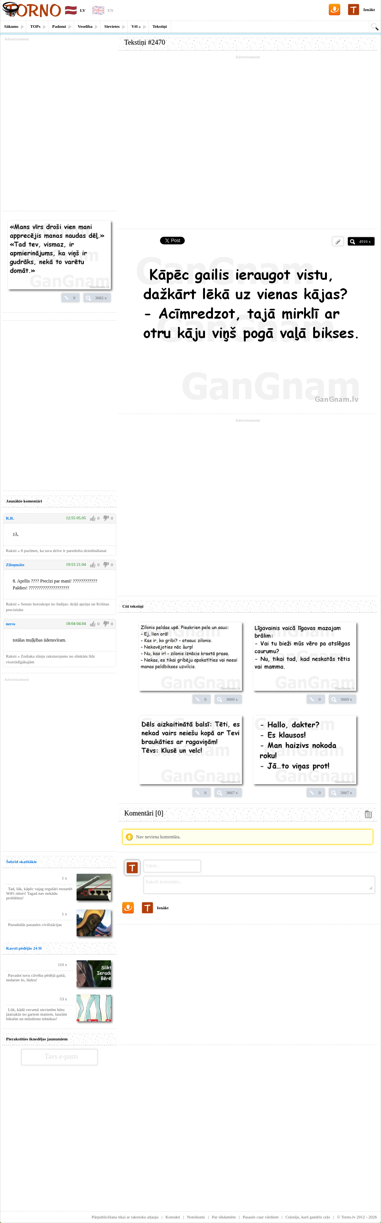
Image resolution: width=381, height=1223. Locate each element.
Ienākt (369, 9)
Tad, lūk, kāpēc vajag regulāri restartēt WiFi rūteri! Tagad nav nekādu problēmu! (39, 893)
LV (82, 10)
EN (110, 10)
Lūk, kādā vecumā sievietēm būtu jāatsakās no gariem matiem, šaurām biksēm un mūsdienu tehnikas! (36, 1014)
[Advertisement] (248, 981)
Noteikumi (196, 1217)
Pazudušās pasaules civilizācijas (35, 924)
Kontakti (172, 1217)
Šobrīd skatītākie (21, 861)
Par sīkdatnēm (224, 1217)
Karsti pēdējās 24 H (24, 948)
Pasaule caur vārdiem (261, 1217)
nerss (10, 623)
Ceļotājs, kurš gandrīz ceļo (307, 1217)
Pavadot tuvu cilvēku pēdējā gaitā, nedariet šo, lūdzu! (36, 977)
